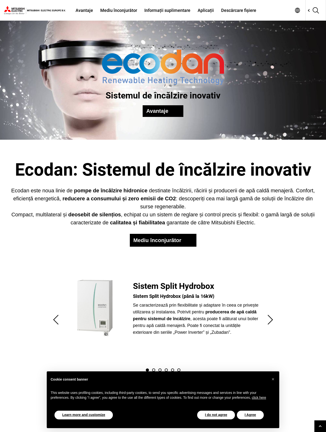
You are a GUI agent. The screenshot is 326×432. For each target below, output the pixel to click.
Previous (56, 320)
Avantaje (84, 10)
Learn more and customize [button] (83, 415)
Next (270, 320)
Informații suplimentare (167, 10)
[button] (273, 379)
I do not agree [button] (216, 415)
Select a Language (297, 10)
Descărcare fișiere (238, 10)
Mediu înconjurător (118, 10)
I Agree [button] (250, 415)
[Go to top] (320, 426)
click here (259, 397)
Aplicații (206, 10)
